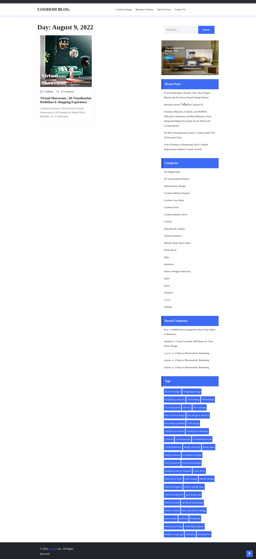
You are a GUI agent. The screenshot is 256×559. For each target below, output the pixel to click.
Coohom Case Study (174, 200)
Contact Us (180, 9)
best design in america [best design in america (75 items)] (198, 415)
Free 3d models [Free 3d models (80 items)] (172, 463)
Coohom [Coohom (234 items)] (169, 439)
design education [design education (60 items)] (192, 447)
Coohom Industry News (175, 214)
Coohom (48, 91)
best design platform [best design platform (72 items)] (175, 423)
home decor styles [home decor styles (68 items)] (173, 478)
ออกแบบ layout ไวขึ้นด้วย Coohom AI (183, 104)
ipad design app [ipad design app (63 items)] (193, 494)
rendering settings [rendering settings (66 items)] (173, 526)
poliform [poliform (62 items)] (183, 518)
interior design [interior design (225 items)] (207, 478)
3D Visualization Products (177, 179)
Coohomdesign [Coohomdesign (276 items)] (183, 439)
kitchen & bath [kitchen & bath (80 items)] (172, 502)
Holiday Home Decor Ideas (177, 243)
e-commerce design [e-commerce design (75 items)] (192, 455)
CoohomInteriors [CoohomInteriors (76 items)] (173, 447)
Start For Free (164, 9)
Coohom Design (124, 9)
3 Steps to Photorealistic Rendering (192, 353)
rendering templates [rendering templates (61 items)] (194, 526)
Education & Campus (174, 228)
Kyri (166, 329)
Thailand (168, 292)
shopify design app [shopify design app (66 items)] (174, 534)
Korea (167, 285)
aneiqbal (168, 341)
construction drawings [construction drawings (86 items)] (197, 431)
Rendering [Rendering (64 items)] (195, 518)
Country (168, 221)
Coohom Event (171, 207)
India (166, 257)
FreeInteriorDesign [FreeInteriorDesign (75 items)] (191, 463)
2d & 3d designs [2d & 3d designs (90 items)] (173, 391)
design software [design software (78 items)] (172, 455)
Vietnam (168, 307)
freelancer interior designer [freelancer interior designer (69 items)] (178, 471)
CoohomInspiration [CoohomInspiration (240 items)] (202, 439)
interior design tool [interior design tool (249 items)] (174, 494)
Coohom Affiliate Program (177, 193)
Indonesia (168, 264)
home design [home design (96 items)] (191, 478)
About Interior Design (174, 186)
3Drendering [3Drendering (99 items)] (208, 399)
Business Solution (144, 9)
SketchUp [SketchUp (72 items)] (190, 534)
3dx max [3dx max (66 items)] (187, 407)
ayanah (167, 360)
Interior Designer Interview (177, 271)
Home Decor (170, 250)
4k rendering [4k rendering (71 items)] (199, 407)
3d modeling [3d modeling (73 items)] (193, 399)
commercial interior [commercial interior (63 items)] (174, 431)
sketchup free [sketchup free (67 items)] (204, 534)
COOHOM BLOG (53, 9)
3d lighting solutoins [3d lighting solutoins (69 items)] (175, 399)
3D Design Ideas (172, 172)
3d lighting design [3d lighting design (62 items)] (192, 391)
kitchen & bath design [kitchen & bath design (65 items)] (192, 502)
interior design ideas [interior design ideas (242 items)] (194, 486)
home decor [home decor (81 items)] (199, 471)
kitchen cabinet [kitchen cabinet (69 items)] (172, 510)
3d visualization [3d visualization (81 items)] (172, 407)
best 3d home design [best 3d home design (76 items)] (175, 415)
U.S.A (167, 300)
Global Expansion (173, 235)
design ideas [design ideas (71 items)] (209, 447)
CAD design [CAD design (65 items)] (193, 423)
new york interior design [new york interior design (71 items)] (194, 510)
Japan (166, 278)
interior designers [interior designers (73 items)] (173, 486)
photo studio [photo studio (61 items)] (171, 518)
